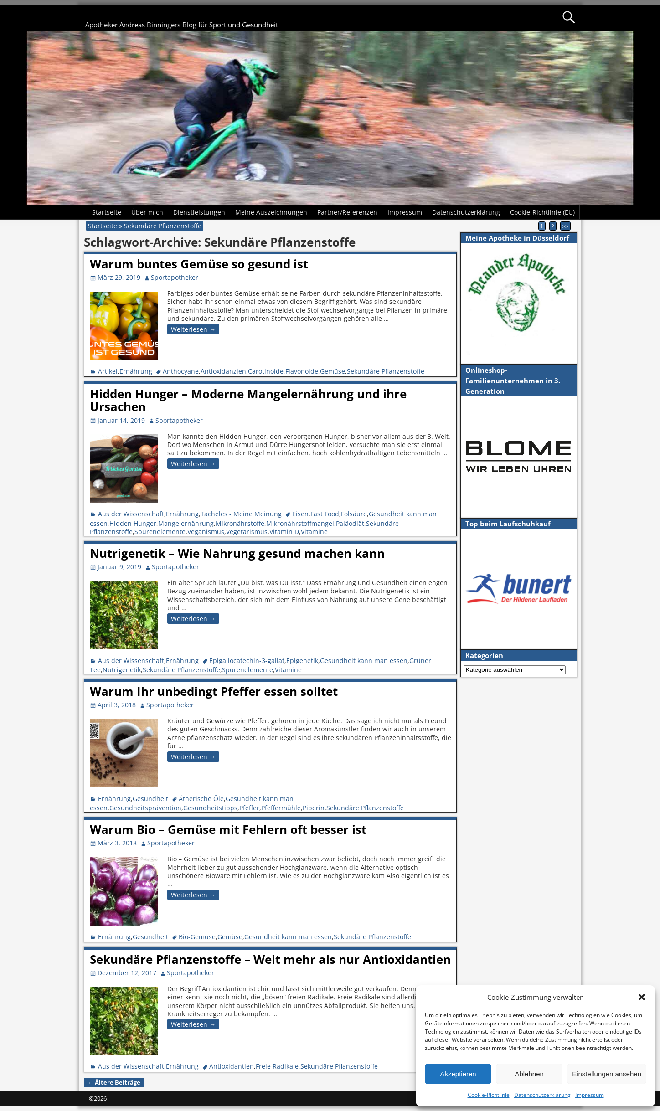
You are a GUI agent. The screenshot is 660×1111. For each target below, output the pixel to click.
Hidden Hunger (132, 523)
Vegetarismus (247, 531)
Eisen (300, 513)
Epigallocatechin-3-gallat (246, 660)
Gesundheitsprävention (145, 807)
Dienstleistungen (199, 212)
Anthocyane (181, 371)
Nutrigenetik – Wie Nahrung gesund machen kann (237, 553)
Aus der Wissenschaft (131, 513)
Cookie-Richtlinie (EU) (542, 212)
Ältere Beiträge (114, 1082)
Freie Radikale (277, 1066)
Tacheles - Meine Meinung (241, 513)
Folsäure (354, 513)
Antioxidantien (231, 1066)
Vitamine (314, 531)
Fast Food (324, 513)
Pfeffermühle (281, 807)
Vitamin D (284, 531)
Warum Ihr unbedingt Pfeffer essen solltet (214, 691)
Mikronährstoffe (240, 523)
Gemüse (332, 371)
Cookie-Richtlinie (489, 1095)
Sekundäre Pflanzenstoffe (385, 371)
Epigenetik (302, 660)
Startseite (106, 212)
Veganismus (205, 531)
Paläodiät (350, 523)
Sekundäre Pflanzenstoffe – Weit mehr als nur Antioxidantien (270, 959)
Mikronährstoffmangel (300, 523)
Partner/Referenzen (347, 212)
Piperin (314, 807)
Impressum (589, 1095)
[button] (641, 997)
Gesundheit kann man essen (363, 660)
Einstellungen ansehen (606, 1074)
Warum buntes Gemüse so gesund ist (199, 264)
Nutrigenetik (122, 669)
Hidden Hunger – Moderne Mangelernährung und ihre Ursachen (248, 400)
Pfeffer (249, 807)
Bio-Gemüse (197, 936)
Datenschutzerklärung (542, 1095)
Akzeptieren (458, 1074)
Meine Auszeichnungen (271, 212)
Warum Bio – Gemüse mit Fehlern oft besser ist (228, 829)
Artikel (108, 371)
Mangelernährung (186, 523)
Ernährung (135, 371)
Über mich (147, 212)
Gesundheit (150, 798)
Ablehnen (529, 1074)
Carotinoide (266, 371)
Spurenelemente (160, 531)
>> (565, 226)
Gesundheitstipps (210, 807)
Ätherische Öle (201, 798)
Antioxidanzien (223, 371)
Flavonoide (301, 371)
